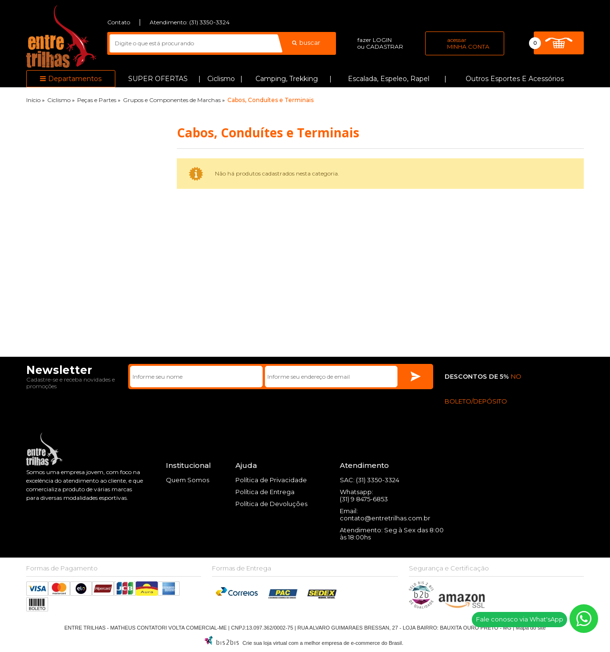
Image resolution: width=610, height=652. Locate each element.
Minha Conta (468, 46)
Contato (118, 22)
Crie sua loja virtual (265, 643)
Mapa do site (531, 628)
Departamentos (75, 78)
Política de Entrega (265, 492)
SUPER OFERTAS (158, 78)
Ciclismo (221, 78)
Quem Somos (187, 480)
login (382, 39)
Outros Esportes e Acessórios (515, 78)
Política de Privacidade (271, 480)
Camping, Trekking (286, 78)
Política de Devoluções (271, 503)
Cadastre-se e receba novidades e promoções (70, 383)
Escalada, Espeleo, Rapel (388, 78)
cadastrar (384, 46)
